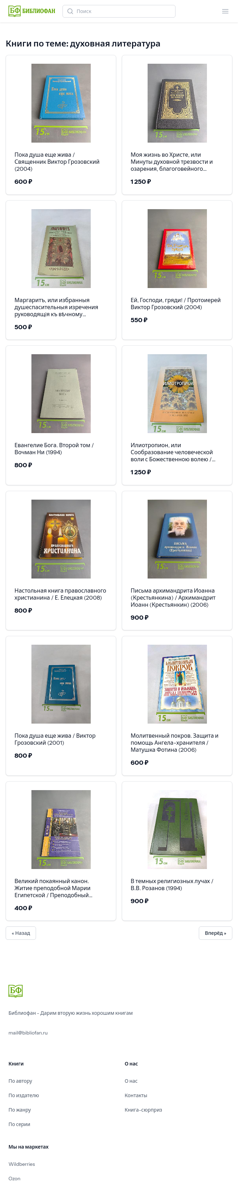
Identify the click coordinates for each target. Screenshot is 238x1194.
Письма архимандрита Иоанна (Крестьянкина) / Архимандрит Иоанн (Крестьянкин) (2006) (173, 597)
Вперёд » (215, 933)
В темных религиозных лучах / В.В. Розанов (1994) (172, 884)
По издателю (23, 1095)
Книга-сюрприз (143, 1110)
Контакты (136, 1095)
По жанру (19, 1110)
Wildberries (21, 1164)
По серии (19, 1124)
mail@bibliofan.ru (28, 1033)
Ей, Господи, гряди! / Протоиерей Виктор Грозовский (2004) (176, 303)
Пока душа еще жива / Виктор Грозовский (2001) (55, 739)
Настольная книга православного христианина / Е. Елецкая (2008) (60, 594)
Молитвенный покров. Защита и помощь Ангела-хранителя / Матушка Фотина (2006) (175, 742)
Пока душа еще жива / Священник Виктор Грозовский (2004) (57, 161)
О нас (131, 1081)
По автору (20, 1081)
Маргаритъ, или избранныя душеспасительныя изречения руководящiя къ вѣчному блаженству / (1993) (56, 307)
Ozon (14, 1178)
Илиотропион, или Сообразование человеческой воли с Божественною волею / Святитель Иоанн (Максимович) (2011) (175, 452)
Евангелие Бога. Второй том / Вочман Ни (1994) (54, 449)
